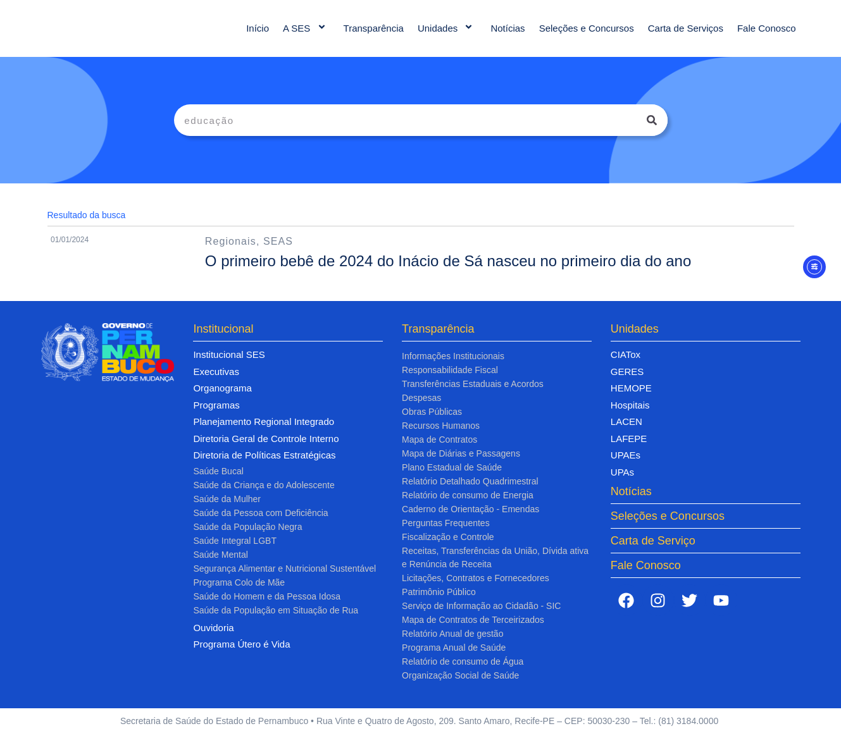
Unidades (447, 34)
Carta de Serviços (685, 34)
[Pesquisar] (652, 133)
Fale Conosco (766, 34)
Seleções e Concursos (586, 34)
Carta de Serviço (653, 553)
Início (257, 34)
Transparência (374, 34)
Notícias (507, 34)
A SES (306, 34)
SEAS (278, 254)
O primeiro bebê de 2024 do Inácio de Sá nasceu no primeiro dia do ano (448, 273)
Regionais (230, 254)
